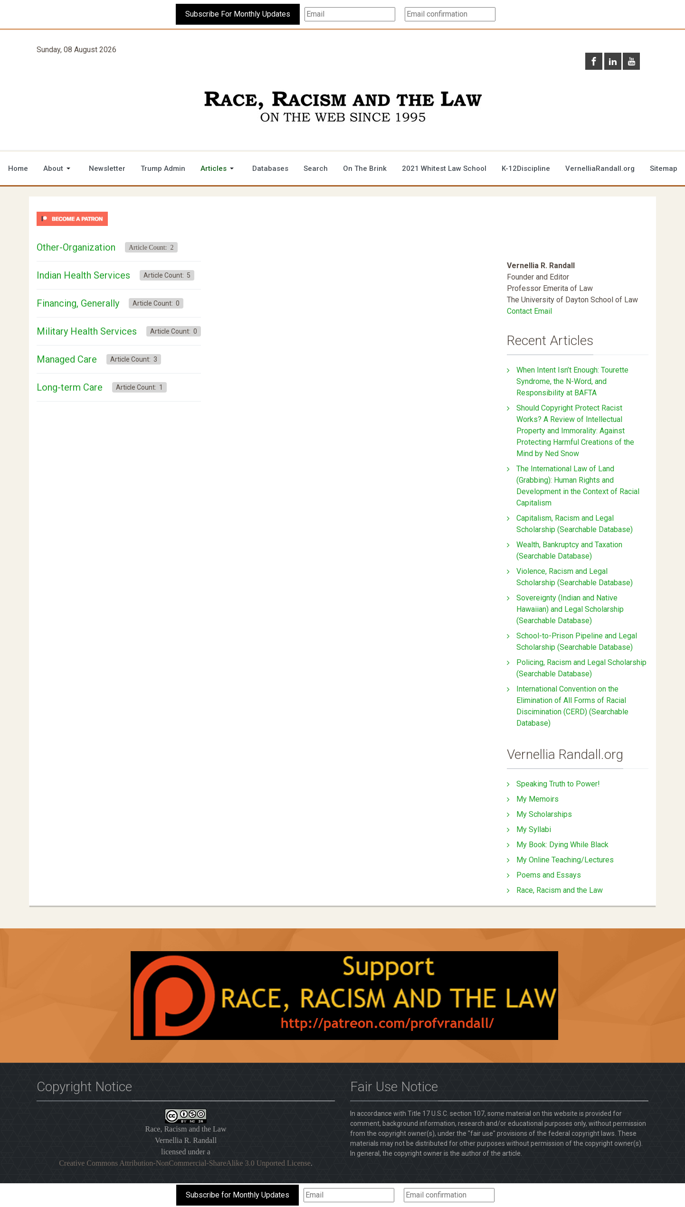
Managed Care (67, 359)
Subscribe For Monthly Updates (237, 14)
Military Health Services (87, 331)
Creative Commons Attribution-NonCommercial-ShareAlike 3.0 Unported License (185, 1163)
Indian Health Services (83, 275)
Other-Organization (76, 247)
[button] (58, 168)
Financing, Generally (78, 303)
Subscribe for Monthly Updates (237, 1194)
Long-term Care (70, 387)
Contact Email (529, 311)
